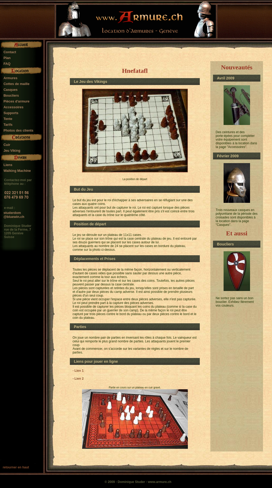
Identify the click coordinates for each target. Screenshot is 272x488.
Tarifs (7, 125)
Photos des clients (18, 130)
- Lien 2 (78, 378)
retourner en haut (16, 467)
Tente (7, 119)
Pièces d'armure (16, 101)
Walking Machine (17, 171)
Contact (9, 52)
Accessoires (13, 107)
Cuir (6, 145)
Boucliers (11, 95)
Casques (10, 90)
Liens (7, 165)
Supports (10, 113)
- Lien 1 (78, 371)
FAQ (6, 64)
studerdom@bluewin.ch (13, 213)
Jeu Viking (11, 151)
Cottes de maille (16, 84)
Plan (7, 58)
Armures (10, 78)
